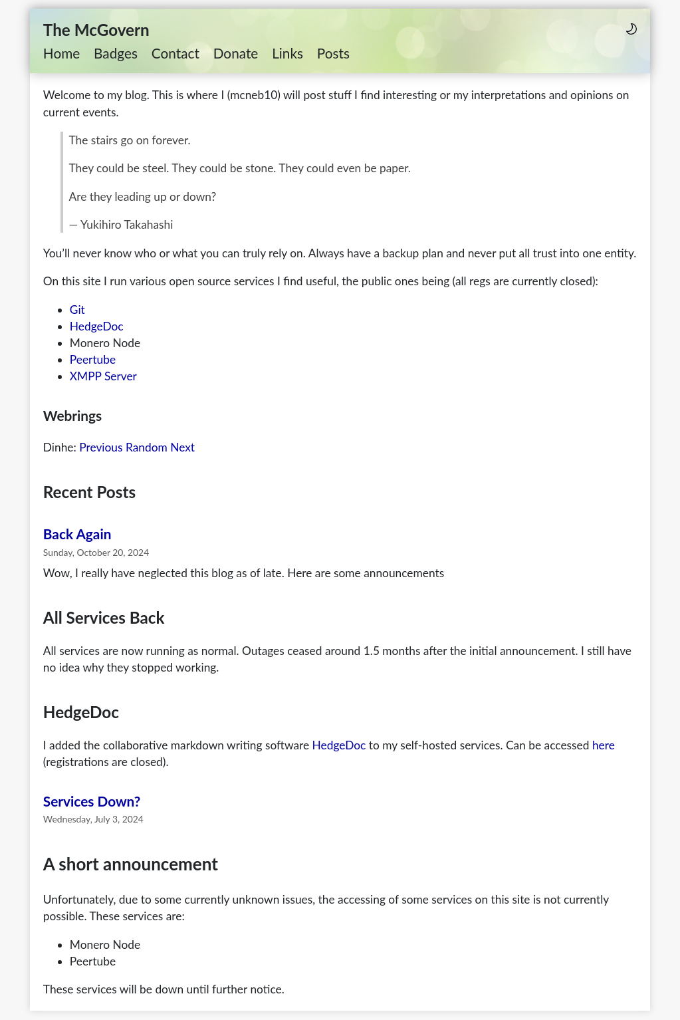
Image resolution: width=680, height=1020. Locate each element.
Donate (236, 54)
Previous (100, 447)
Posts (333, 54)
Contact (175, 54)
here (603, 745)
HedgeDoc (97, 326)
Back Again (77, 533)
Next (182, 447)
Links (287, 54)
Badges (116, 54)
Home (61, 54)
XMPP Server (103, 376)
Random (147, 447)
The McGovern (96, 29)
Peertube (93, 359)
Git (77, 310)
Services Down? (92, 801)
